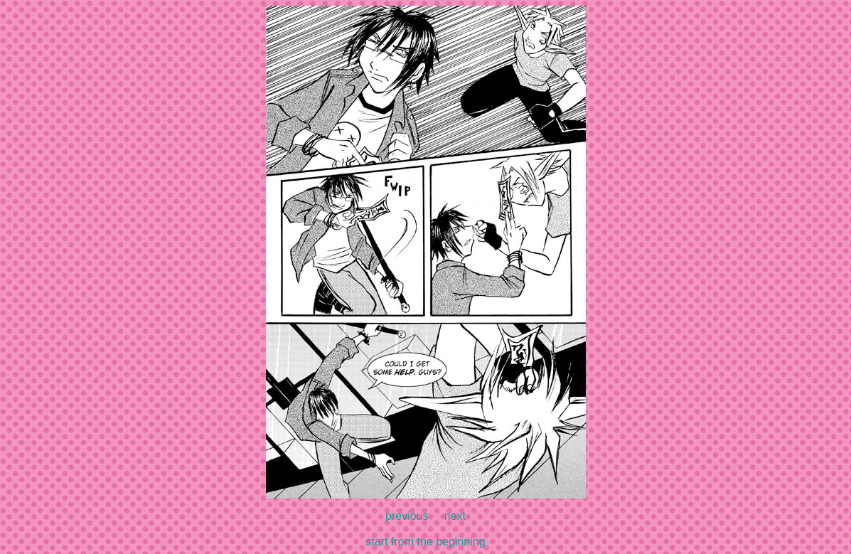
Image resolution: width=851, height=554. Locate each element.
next (455, 516)
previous (406, 516)
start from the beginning (425, 542)
